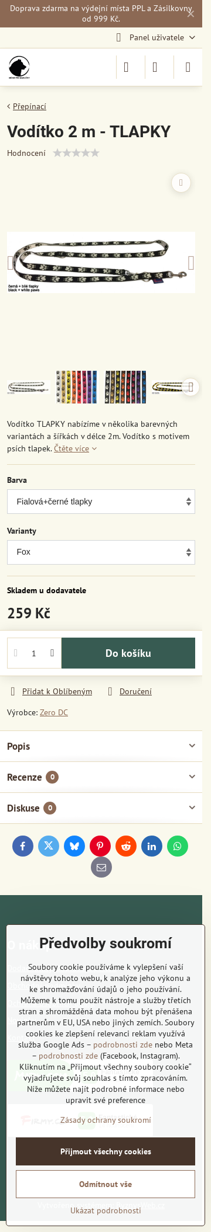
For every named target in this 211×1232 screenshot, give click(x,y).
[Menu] (188, 67)
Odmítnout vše (105, 1184)
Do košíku (128, 653)
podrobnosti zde (122, 1044)
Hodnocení (26, 153)
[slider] (76, 153)
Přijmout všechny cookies (105, 1151)
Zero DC (54, 712)
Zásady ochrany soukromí (105, 1120)
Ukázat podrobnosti (105, 1210)
